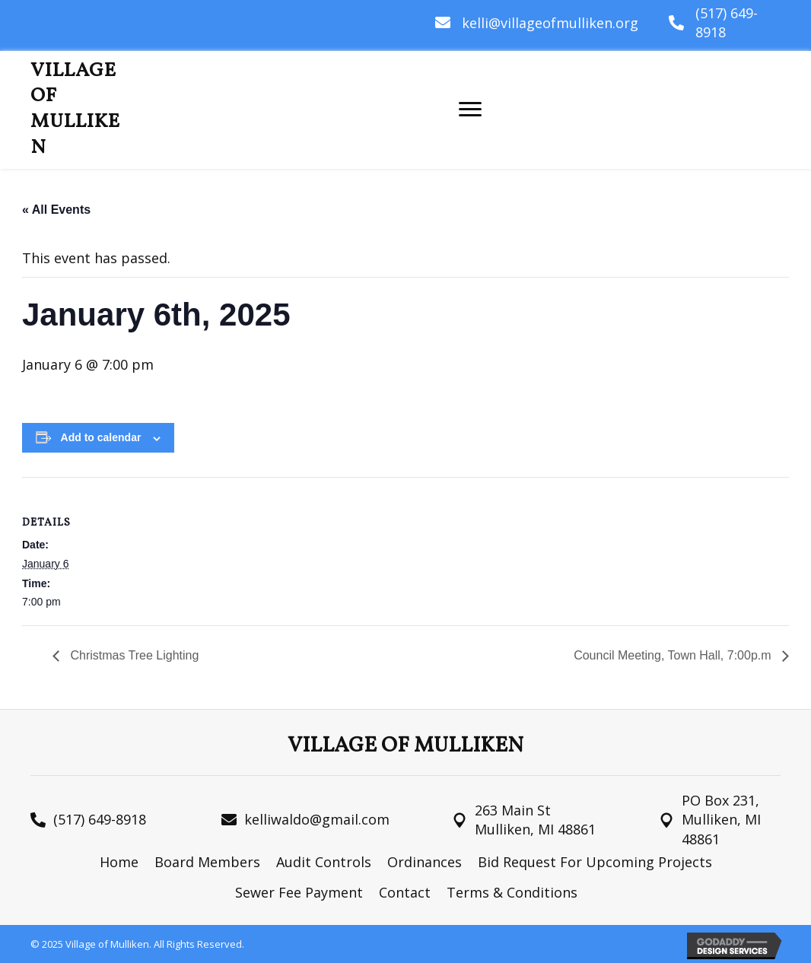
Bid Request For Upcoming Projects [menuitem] (595, 862)
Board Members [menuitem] (207, 862)
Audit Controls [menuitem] (323, 862)
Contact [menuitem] (405, 892)
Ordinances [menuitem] (424, 862)
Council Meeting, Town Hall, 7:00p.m (674, 655)
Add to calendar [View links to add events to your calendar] (101, 437)
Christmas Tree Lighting (133, 655)
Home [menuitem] (119, 862)
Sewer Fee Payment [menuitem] (299, 892)
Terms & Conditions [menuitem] (512, 892)
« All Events (56, 209)
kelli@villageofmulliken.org (550, 23)
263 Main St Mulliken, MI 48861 (535, 819)
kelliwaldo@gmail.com (317, 819)
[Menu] (470, 109)
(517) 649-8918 (99, 819)
